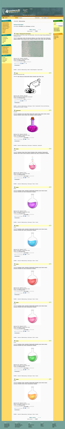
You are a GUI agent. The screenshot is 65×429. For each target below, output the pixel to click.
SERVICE (4, 45)
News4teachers (5, 51)
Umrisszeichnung (42, 153)
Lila (22, 191)
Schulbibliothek (5, 38)
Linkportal (4, 39)
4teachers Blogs (5, 50)
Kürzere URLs (5, 48)
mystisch (48, 113)
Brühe (40, 76)
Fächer (33, 183)
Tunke (43, 76)
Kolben (36, 152)
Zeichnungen (30, 145)
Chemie (22, 114)
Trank (23, 113)
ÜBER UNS (5, 55)
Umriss (38, 153)
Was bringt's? (5, 58)
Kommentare (17, 65)
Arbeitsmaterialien (6, 24)
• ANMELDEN (55, 37)
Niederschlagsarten (33, 69)
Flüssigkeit (34, 76)
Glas (28, 114)
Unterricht (19, 69)
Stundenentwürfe (6, 22)
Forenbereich (5, 37)
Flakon (39, 113)
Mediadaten (5, 60)
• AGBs (54, 38)
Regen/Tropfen (39, 69)
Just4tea (4, 41)
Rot (22, 268)
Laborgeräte (39, 114)
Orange (23, 383)
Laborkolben (40, 152)
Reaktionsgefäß (45, 152)
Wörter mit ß (22, 76)
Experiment (28, 153)
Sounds (4, 31)
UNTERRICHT (5, 20)
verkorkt (35, 114)
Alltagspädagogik (6, 25)
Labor (19, 153)
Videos (4, 32)
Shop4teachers (6, 47)
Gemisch (25, 114)
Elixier (33, 113)
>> (40, 29)
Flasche (42, 113)
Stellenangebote (5, 52)
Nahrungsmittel (26, 76)
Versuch (24, 153)
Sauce (38, 76)
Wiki (3, 42)
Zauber (25, 113)
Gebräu (31, 113)
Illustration (19, 114)
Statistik (4, 61)
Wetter (29, 69)
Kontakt (4, 57)
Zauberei (36, 113)
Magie (28, 113)
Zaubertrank (18, 110)
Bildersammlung (5, 28)
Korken (45, 113)
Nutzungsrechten (22, 60)
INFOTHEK (5, 35)
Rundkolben (32, 114)
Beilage (31, 76)
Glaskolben (15, 153)
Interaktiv (4, 29)
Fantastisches (34, 145)
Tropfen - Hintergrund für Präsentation (23, 33)
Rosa (35, 153)
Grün (22, 345)
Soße (17, 73)
